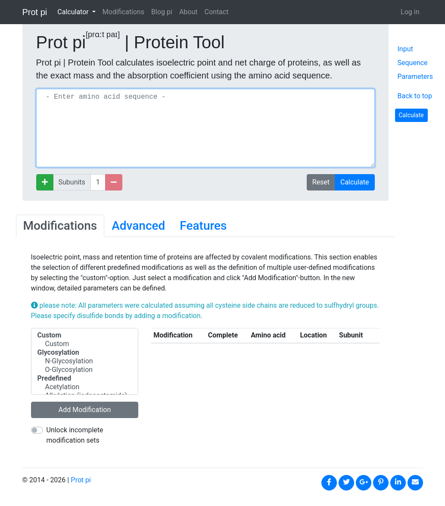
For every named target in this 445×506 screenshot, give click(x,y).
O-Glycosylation (85, 369)
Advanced (138, 226)
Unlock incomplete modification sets (75, 435)
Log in (410, 12)
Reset (321, 182)
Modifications (123, 12)
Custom (85, 344)
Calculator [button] (73, 12)
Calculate (354, 182)
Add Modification (85, 410)
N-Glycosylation (85, 361)
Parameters (415, 76)
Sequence (413, 63)
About (188, 12)
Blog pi (161, 12)
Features (203, 226)
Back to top (414, 96)
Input (405, 49)
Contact (217, 12)
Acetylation (85, 387)
